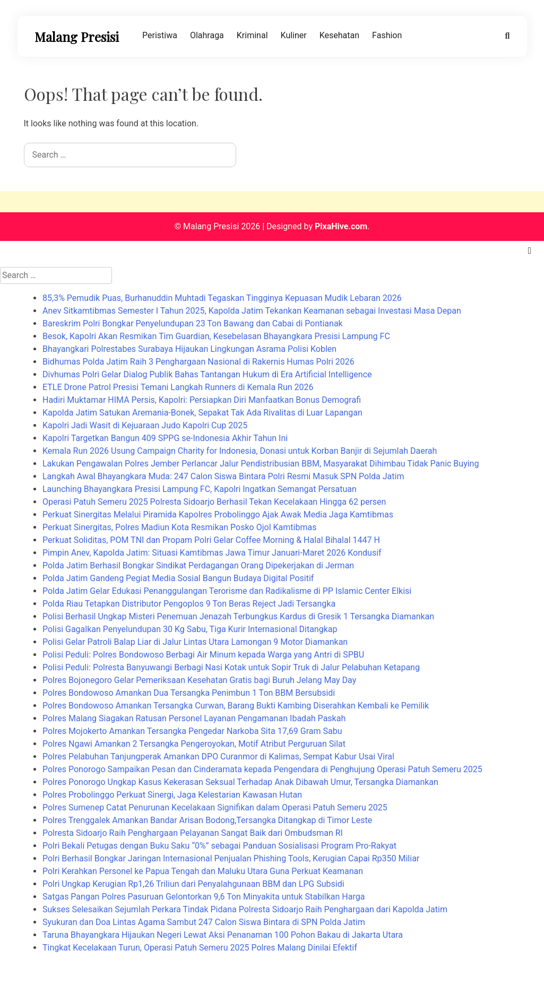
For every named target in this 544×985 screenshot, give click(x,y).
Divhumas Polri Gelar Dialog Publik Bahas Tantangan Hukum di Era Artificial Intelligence (207, 374)
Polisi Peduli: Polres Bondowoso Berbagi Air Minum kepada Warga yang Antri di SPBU (203, 655)
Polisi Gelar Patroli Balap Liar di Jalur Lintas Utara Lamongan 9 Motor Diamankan (195, 642)
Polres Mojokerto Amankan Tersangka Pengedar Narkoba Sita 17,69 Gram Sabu (192, 731)
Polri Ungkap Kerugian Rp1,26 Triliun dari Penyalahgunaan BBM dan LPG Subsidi (193, 884)
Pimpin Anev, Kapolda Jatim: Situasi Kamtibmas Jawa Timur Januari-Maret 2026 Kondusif (212, 553)
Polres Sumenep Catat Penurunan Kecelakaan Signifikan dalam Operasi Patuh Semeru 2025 (214, 807)
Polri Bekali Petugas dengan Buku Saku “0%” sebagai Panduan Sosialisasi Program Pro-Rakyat (219, 846)
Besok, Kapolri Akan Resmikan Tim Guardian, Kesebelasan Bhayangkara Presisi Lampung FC (216, 336)
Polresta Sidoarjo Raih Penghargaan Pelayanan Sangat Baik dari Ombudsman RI (192, 833)
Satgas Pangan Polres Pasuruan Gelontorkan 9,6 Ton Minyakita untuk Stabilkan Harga (203, 897)
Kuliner (294, 35)
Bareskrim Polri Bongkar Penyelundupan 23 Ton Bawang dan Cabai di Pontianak (192, 323)
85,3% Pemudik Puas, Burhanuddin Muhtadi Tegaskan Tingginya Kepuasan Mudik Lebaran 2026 (222, 298)
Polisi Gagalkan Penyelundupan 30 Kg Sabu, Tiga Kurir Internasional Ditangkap (189, 629)
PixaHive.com (341, 226)
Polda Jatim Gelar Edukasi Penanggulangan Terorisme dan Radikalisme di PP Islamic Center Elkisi (226, 591)
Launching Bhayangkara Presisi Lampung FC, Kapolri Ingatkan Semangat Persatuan (199, 489)
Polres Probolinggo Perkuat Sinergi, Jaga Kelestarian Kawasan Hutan (172, 795)
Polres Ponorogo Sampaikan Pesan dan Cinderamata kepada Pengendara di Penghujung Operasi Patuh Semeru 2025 (262, 769)
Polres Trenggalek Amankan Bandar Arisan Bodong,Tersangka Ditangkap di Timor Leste (207, 820)
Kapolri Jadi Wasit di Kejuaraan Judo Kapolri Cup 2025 (144, 425)
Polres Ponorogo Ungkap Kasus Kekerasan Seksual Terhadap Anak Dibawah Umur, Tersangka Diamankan (240, 782)
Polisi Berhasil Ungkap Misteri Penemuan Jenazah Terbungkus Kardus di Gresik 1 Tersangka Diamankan (238, 616)
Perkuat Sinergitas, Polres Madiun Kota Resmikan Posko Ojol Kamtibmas (179, 527)
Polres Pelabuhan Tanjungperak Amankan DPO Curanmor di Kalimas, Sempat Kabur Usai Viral (218, 756)
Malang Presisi (76, 36)
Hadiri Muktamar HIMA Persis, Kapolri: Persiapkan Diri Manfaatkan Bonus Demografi (201, 400)
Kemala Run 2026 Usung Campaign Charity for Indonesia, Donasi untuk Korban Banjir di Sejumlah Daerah (239, 451)
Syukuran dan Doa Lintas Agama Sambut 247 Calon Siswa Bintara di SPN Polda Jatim (203, 922)
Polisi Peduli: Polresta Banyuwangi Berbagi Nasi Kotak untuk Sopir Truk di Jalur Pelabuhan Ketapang (231, 667)
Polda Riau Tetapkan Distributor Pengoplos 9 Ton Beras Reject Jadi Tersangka (188, 604)
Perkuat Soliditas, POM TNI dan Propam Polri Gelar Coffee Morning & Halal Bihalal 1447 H (211, 540)
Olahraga (207, 35)
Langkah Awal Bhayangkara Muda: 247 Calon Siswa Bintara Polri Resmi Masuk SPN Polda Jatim (223, 476)
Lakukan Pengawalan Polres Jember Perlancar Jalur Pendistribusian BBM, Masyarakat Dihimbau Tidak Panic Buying (260, 464)
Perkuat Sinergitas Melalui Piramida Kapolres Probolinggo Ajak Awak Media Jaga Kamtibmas (217, 514)
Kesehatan (339, 35)
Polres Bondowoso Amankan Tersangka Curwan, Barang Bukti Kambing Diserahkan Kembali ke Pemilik (235, 706)
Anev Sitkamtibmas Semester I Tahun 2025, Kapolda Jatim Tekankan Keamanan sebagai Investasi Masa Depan (251, 311)
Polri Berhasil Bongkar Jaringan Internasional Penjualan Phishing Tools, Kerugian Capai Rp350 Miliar (230, 858)
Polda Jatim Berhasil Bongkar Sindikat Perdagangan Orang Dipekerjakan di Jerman (198, 565)
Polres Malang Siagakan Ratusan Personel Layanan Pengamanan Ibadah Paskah (194, 718)
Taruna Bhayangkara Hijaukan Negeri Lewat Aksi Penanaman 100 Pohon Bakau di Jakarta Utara (222, 935)
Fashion (387, 35)
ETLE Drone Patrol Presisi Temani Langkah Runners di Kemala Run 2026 (178, 387)
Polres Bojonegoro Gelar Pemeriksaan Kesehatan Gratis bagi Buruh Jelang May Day (199, 680)
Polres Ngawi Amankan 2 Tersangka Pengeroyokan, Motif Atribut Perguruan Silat (194, 744)
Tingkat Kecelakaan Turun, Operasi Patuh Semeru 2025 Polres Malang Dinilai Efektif (199, 948)
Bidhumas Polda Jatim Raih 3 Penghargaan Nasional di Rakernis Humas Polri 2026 (198, 362)
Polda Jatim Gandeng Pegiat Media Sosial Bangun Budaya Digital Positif (178, 578)
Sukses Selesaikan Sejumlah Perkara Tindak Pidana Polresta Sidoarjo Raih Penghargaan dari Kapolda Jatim (244, 909)
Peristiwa (159, 35)
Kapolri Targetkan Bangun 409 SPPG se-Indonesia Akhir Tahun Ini (165, 438)
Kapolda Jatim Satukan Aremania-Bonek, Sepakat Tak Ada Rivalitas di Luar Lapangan (202, 413)
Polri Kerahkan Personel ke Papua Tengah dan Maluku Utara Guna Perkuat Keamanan (202, 871)
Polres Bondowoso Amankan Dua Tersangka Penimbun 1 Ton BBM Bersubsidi (188, 693)
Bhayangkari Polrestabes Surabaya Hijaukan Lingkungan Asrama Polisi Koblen (189, 349)
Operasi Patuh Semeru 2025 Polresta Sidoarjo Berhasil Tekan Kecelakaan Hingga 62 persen (214, 502)
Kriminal (252, 35)
